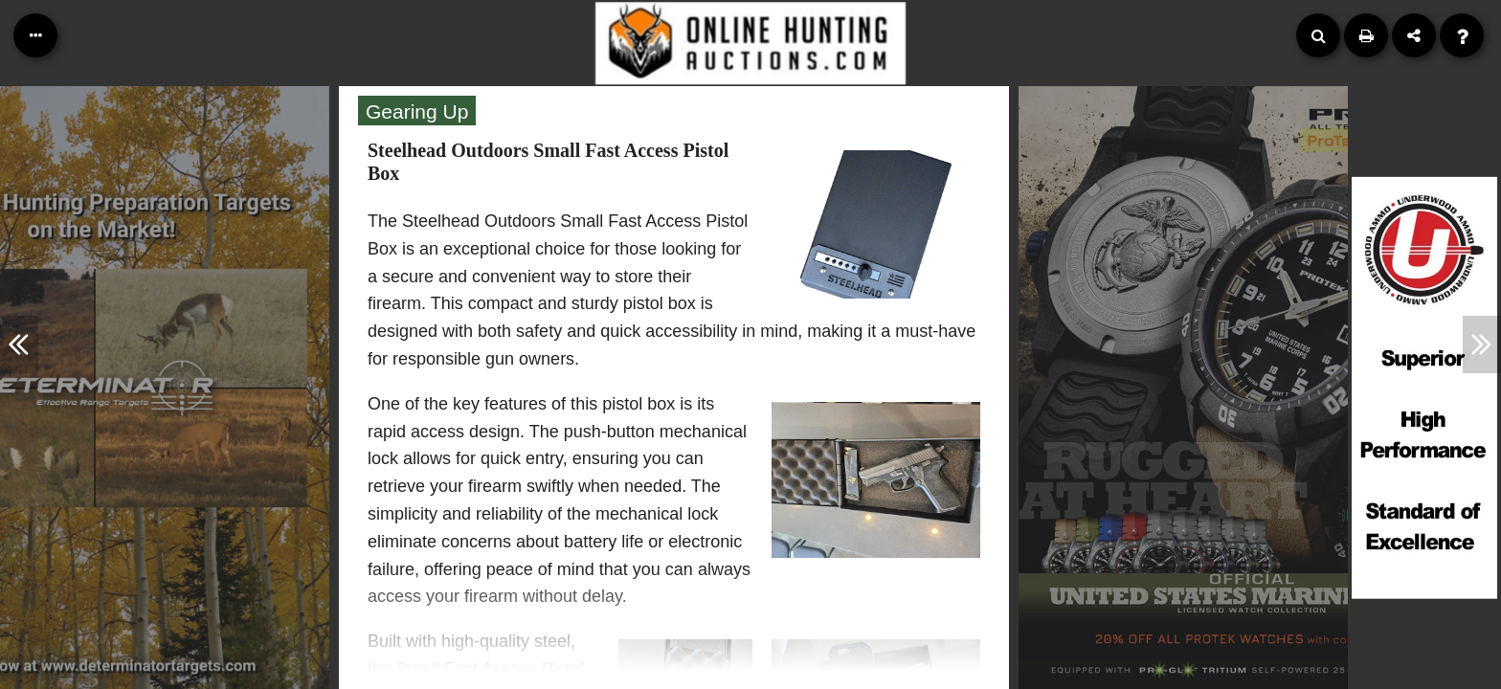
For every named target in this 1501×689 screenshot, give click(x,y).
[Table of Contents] (35, 35)
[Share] (1414, 35)
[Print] (1366, 35)
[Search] (1318, 35)
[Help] (1462, 35)
